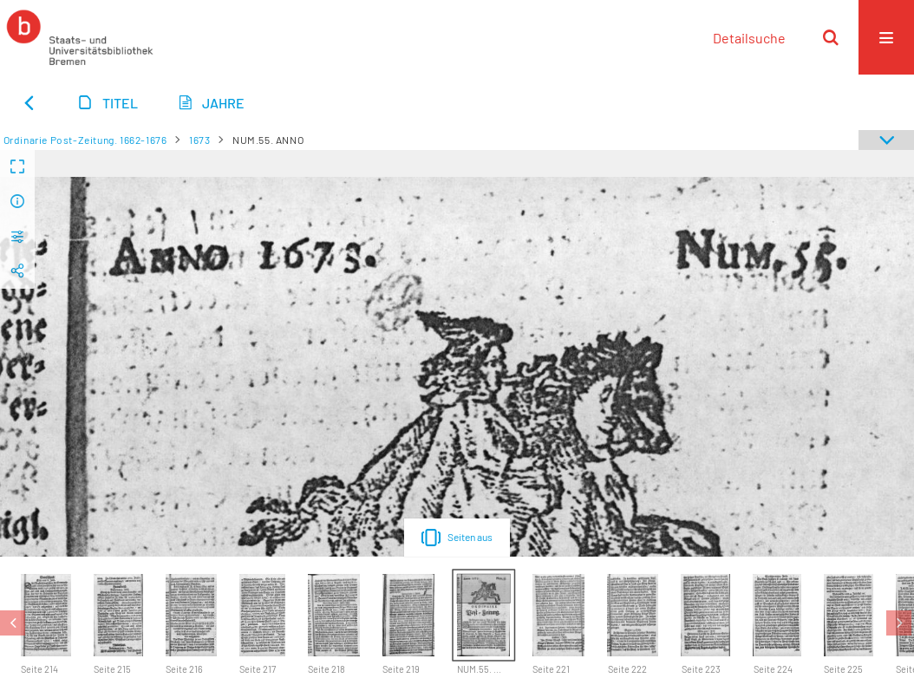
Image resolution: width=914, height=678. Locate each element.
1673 (199, 140)
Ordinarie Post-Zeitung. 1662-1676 (85, 140)
